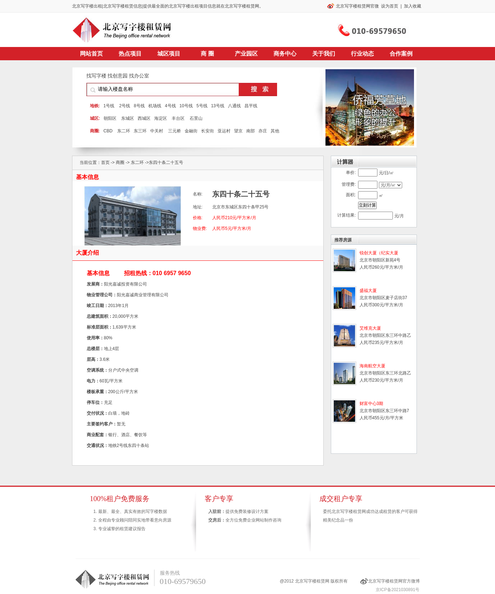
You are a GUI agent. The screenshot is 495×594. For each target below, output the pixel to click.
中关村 (156, 130)
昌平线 (250, 105)
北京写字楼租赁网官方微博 (394, 581)
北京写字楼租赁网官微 (357, 6)
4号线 (170, 105)
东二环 (123, 130)
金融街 (191, 130)
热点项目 (130, 54)
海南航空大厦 (372, 365)
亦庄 (262, 130)
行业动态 (362, 54)
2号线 (124, 105)
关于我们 (323, 54)
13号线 (217, 105)
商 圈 (207, 54)
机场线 (154, 105)
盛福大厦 (368, 290)
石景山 (196, 118)
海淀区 (160, 118)
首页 (105, 162)
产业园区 (246, 54)
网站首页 (91, 54)
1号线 (109, 105)
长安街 (207, 130)
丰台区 (178, 118)
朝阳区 (110, 118)
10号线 (186, 105)
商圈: (95, 130)
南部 (250, 130)
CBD (108, 130)
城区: (95, 118)
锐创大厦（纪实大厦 (379, 252)
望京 (238, 130)
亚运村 (224, 130)
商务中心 (284, 54)
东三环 (140, 130)
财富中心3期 (372, 403)
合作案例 (401, 54)
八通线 (234, 105)
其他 (275, 130)
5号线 (202, 105)
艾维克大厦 (370, 328)
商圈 (120, 162)
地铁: (95, 105)
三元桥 (174, 130)
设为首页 (389, 6)
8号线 (139, 105)
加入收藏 (412, 6)
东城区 (127, 118)
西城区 (144, 118)
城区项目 (168, 54)
